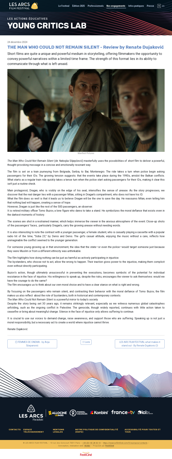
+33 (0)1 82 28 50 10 (91, 443)
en (163, 6)
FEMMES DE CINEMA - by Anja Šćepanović (32, 344)
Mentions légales (58, 430)
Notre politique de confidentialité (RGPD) (96, 430)
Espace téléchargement (33, 430)
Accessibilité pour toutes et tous (143, 430)
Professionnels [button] (96, 6)
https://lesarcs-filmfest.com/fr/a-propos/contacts (125, 443)
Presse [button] (150, 6)
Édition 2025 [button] (78, 6)
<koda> (87, 446)
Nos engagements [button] (115, 6)
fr (159, 6)
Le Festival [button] (63, 6)
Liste (86, 342)
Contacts (15, 429)
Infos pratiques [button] (136, 6)
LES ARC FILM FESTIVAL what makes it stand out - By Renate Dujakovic (139, 344)
